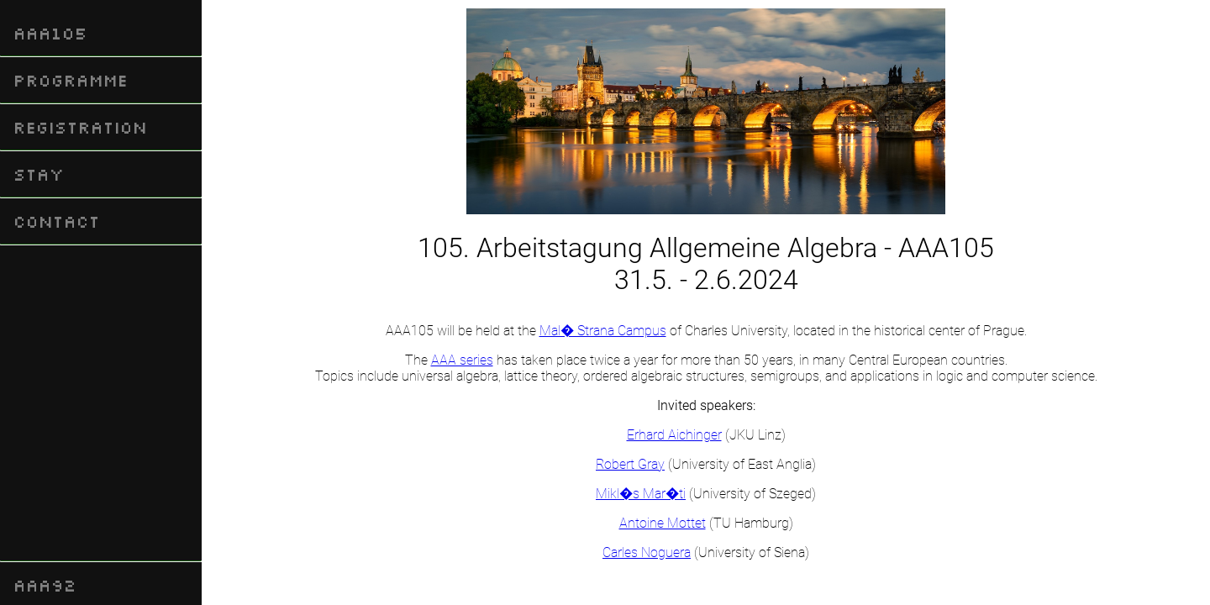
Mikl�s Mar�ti (641, 494)
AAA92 (44, 585)
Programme (70, 80)
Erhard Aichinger (674, 435)
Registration (80, 127)
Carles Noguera (646, 552)
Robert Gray (630, 464)
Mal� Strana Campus (602, 331)
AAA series (462, 360)
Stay (38, 174)
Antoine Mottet (662, 523)
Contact (56, 221)
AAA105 (50, 33)
